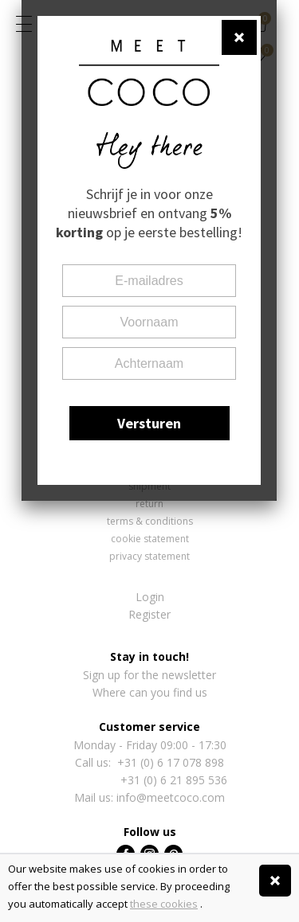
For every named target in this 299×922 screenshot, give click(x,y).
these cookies (164, 904)
